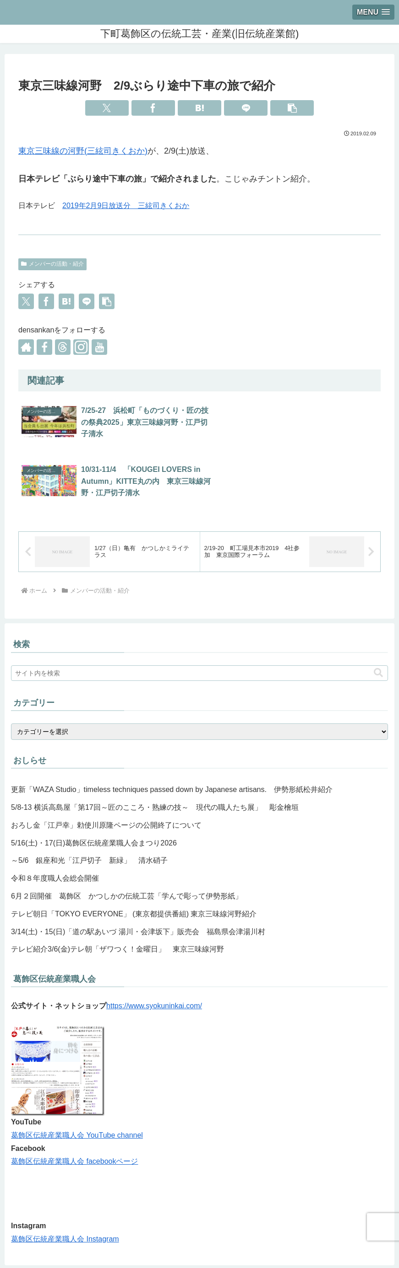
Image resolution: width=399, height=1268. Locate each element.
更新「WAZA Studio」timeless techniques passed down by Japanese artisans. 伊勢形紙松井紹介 (172, 730)
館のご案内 (137, 1239)
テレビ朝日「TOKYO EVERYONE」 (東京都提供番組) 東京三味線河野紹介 (134, 855)
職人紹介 (175, 1239)
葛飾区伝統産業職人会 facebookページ (74, 1102)
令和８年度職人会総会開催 (55, 819)
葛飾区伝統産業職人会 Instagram (65, 1180)
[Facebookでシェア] (153, 108)
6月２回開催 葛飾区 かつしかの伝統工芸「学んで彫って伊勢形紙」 (126, 837)
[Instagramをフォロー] (81, 347)
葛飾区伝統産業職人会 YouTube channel (77, 1076)
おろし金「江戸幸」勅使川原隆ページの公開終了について (106, 766)
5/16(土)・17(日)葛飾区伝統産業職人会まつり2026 (94, 784)
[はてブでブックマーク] (199, 108)
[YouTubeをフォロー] (99, 347)
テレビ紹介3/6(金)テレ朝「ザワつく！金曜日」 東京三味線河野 (117, 890)
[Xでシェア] (107, 108)
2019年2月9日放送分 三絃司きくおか (125, 205)
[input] (199, 614)
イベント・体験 (255, 1239)
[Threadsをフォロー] (63, 347)
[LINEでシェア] (246, 108)
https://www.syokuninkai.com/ (154, 947)
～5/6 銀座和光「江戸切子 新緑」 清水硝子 (89, 801)
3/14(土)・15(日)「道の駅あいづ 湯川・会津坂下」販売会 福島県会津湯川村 (138, 873)
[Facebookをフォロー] (44, 347)
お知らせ (211, 1239)
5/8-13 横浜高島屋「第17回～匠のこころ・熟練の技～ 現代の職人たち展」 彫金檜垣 (155, 748)
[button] (292, 108)
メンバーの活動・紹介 (52, 264)
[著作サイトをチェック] (26, 347)
